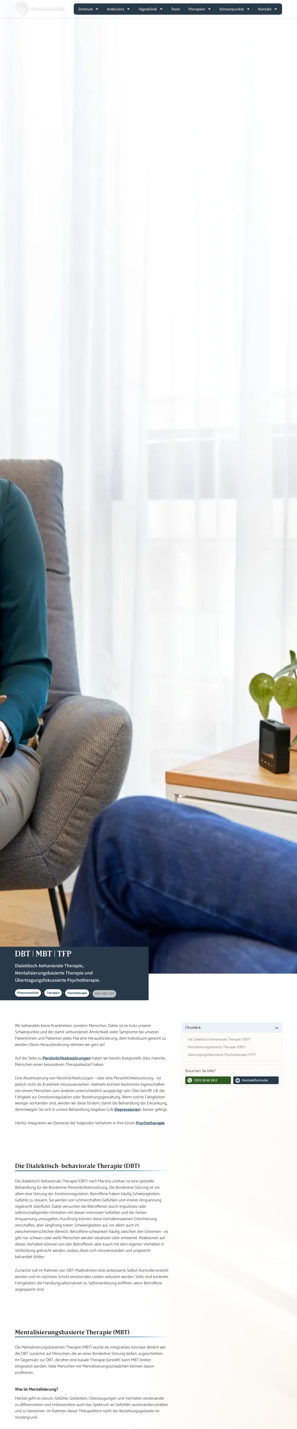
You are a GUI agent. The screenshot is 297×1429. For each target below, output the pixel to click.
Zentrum (88, 9)
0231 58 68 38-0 (202, 1080)
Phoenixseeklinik (28, 993)
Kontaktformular (251, 1080)
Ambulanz (118, 9)
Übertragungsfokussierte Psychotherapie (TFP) (221, 1055)
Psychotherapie (77, 994)
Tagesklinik (150, 9)
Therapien (199, 9)
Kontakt (268, 9)
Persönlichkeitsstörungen (67, 1058)
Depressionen (127, 1109)
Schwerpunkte (234, 9)
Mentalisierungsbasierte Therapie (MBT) (216, 1047)
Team (175, 9)
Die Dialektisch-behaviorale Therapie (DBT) (219, 1039)
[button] (277, 1028)
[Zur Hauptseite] (39, 9)
